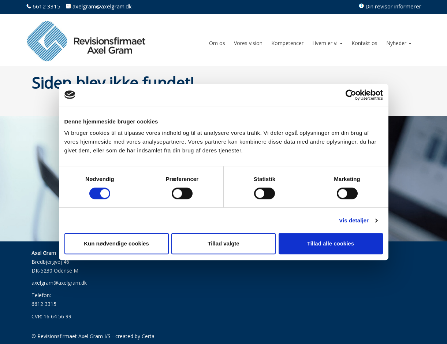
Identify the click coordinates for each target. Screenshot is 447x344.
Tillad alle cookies (330, 243)
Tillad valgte (223, 243)
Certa (148, 336)
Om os (217, 43)
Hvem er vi (327, 43)
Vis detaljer (354, 220)
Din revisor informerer (393, 6)
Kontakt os (364, 43)
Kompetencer (287, 43)
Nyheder (398, 43)
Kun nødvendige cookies (116, 243)
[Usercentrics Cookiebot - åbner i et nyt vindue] (351, 94)
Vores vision (248, 43)
